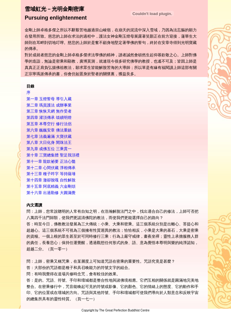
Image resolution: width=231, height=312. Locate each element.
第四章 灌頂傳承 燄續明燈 (49, 117)
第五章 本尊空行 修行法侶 (49, 124)
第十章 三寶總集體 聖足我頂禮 (52, 155)
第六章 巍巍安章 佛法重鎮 (49, 130)
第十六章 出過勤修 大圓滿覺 (50, 192)
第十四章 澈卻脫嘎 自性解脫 (50, 180)
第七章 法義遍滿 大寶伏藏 (49, 136)
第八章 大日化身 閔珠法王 (49, 142)
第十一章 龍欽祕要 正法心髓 (50, 161)
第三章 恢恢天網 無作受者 (49, 111)
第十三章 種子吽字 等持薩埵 (50, 173)
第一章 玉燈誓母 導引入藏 (49, 99)
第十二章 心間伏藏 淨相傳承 (50, 167)
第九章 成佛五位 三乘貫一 (49, 149)
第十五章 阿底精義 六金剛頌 (50, 186)
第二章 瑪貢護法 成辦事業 (49, 105)
